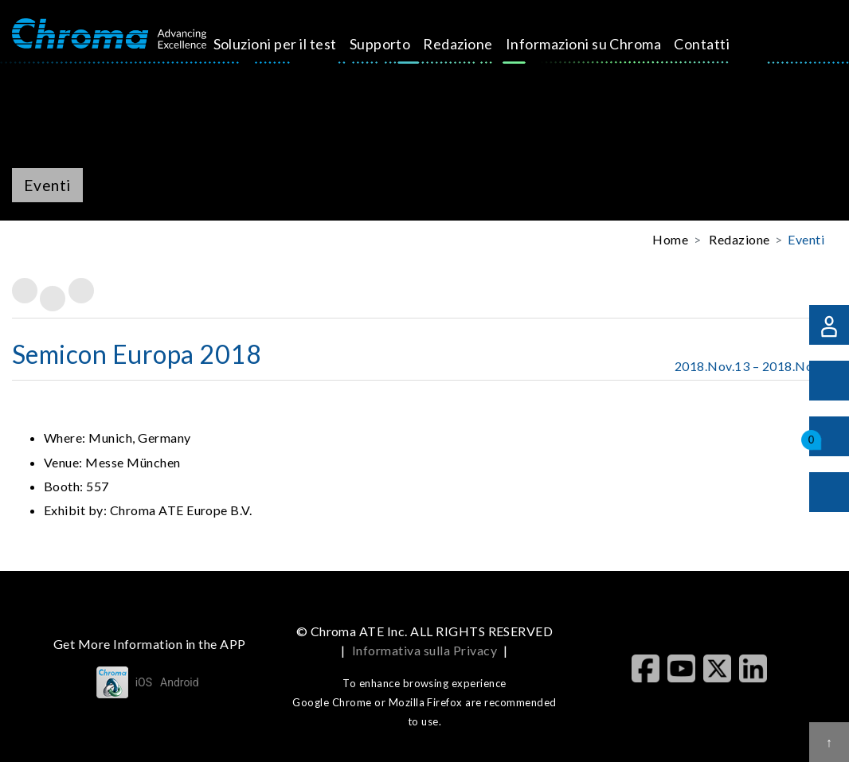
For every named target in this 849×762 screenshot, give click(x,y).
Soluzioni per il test (299, 44)
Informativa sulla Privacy (424, 650)
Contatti (725, 44)
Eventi (806, 239)
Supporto (404, 44)
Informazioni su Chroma (608, 44)
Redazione (481, 44)
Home (670, 239)
